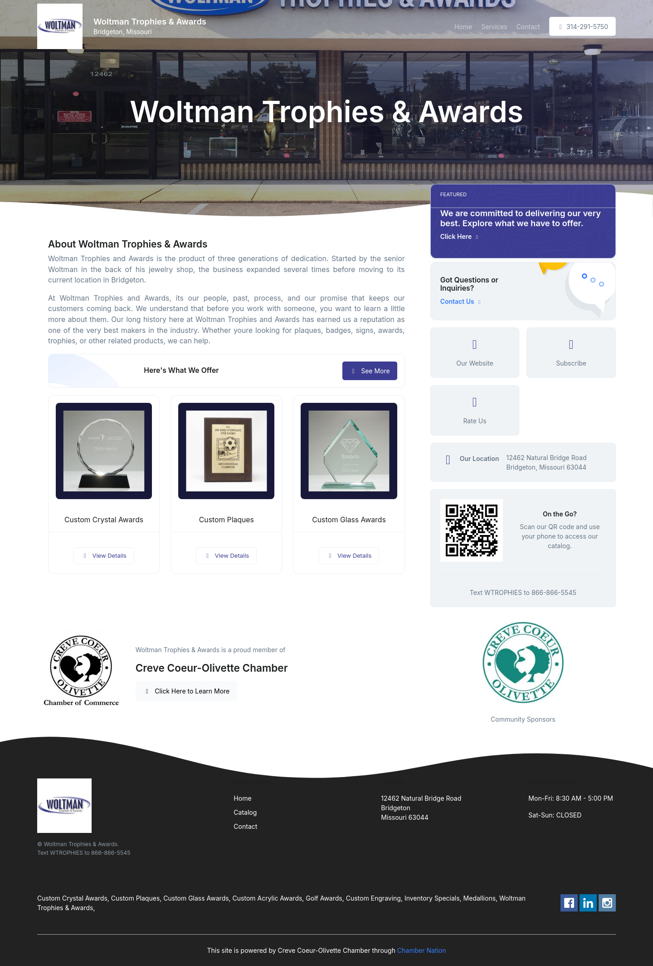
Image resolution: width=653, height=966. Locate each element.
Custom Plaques (226, 519)
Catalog (245, 812)
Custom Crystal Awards (103, 519)
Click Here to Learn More (186, 691)
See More (370, 371)
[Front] (61, 26)
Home (463, 26)
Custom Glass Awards (348, 519)
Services (494, 26)
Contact (528, 26)
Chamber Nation (421, 950)
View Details (104, 555)
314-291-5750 (582, 26)
